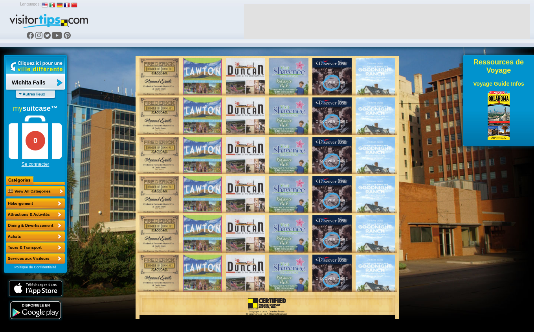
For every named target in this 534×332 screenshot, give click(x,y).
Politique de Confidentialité (36, 267)
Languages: (30, 4)
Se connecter (36, 164)
